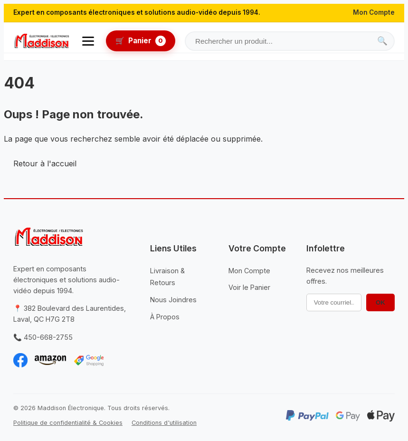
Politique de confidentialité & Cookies (68, 422)
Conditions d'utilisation (164, 422)
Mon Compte (374, 12)
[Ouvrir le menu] (88, 41)
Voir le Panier (249, 287)
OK (380, 302)
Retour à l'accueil (44, 163)
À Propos (165, 317)
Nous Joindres (173, 300)
